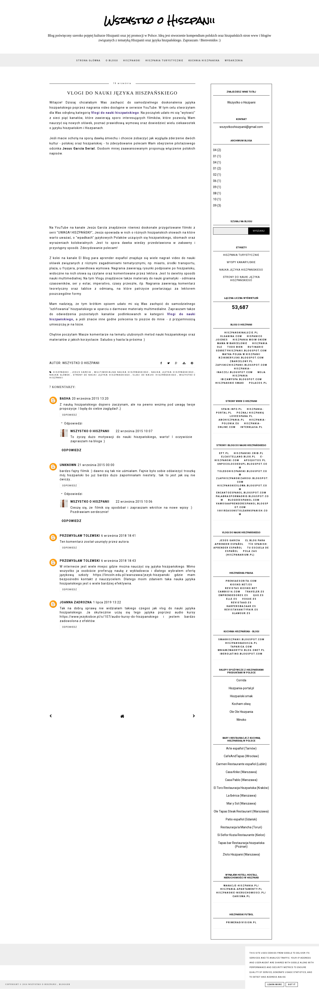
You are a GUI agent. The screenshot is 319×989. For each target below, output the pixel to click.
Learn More (274, 984)
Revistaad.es (241, 602)
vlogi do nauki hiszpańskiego (155, 375)
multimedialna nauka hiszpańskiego (122, 372)
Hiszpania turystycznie (164, 60)
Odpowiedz (69, 415)
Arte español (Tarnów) (241, 748)
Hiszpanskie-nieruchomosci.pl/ (241, 893)
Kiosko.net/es (241, 584)
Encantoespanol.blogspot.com (241, 493)
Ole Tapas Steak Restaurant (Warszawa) (241, 811)
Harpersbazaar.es (241, 606)
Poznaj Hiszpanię (250, 413)
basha (65, 398)
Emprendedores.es (233, 595)
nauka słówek (60, 375)
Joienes (222, 340)
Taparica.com (241, 647)
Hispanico (255, 336)
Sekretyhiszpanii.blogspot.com (241, 350)
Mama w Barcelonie (232, 343)
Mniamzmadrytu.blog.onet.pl (241, 650)
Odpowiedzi (73, 423)
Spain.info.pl (231, 409)
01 (215, 156)
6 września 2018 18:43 (118, 560)
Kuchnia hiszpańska (204, 60)
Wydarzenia (234, 60)
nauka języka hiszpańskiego (173, 372)
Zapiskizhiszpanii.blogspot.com (241, 365)
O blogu (112, 60)
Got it (291, 984)
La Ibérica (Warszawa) (241, 795)
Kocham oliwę (241, 704)
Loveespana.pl (241, 416)
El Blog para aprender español (103, 258)
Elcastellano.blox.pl (238, 457)
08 (215, 193)
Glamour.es (241, 613)
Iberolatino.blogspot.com (241, 654)
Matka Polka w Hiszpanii (241, 354)
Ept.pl (224, 453)
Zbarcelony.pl (241, 361)
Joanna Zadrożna (76, 602)
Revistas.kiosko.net (241, 588)
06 (215, 181)
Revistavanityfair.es (241, 609)
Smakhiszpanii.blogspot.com (241, 639)
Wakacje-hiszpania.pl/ (241, 885)
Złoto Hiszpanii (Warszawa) (241, 854)
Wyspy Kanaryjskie (241, 262)
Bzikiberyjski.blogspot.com (241, 358)
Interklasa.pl (251, 427)
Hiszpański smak (241, 696)
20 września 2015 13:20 (90, 398)
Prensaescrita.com (241, 581)
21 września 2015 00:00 (96, 465)
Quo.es (258, 595)
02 (215, 174)
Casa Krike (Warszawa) (241, 772)
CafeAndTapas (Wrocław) (241, 756)
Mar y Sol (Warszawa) (241, 803)
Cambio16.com (229, 591)
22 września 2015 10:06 (134, 501)
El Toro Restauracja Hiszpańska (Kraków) (241, 788)
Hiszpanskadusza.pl (241, 643)
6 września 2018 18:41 (118, 535)
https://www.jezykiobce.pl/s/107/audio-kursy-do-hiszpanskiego (109, 616)
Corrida (241, 680)
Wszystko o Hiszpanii (159, 20)
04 (215, 150)
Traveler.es (254, 591)
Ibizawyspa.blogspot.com (241, 379)
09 (215, 187)
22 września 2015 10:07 (134, 431)
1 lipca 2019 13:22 (107, 602)
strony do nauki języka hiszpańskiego (102, 375)
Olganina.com (231, 336)
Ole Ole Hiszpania (241, 711)
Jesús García (97, 227)
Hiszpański (131, 60)
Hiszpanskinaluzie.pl (241, 332)
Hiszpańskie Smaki (229, 383)
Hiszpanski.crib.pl (248, 453)
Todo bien (235, 347)
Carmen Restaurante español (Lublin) (241, 764)
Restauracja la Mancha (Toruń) (241, 827)
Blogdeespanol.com (244, 500)
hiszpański (61, 372)
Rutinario (256, 347)
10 (215, 199)
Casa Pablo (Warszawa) (241, 780)
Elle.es (231, 599)
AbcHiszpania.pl (231, 420)
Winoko (241, 719)
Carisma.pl (241, 896)
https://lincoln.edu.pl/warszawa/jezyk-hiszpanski (131, 575)
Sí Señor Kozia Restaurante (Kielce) (241, 835)
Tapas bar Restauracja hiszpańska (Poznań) (241, 844)
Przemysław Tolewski (80, 535)
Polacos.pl (258, 383)
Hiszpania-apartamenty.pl (241, 889)
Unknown (68, 465)
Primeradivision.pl (241, 922)
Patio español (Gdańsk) (241, 819)
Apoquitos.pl (255, 460)
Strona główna (88, 60)
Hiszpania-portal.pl (241, 688)
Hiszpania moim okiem (250, 340)
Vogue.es (249, 599)
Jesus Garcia (82, 372)
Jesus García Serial (78, 148)
